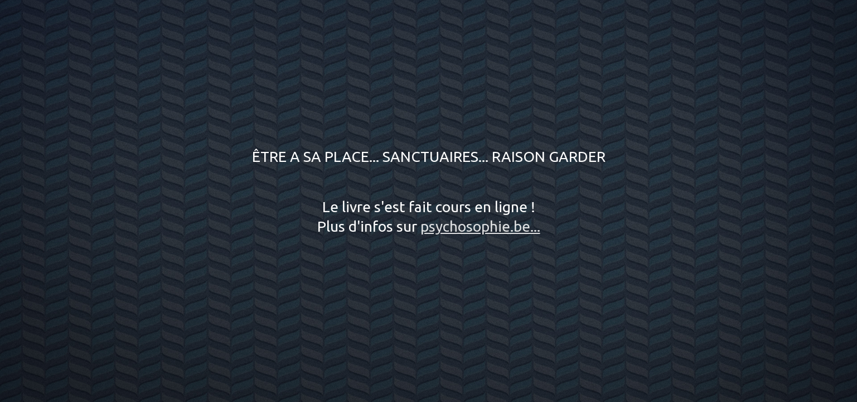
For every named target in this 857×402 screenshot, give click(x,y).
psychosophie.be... (480, 226)
